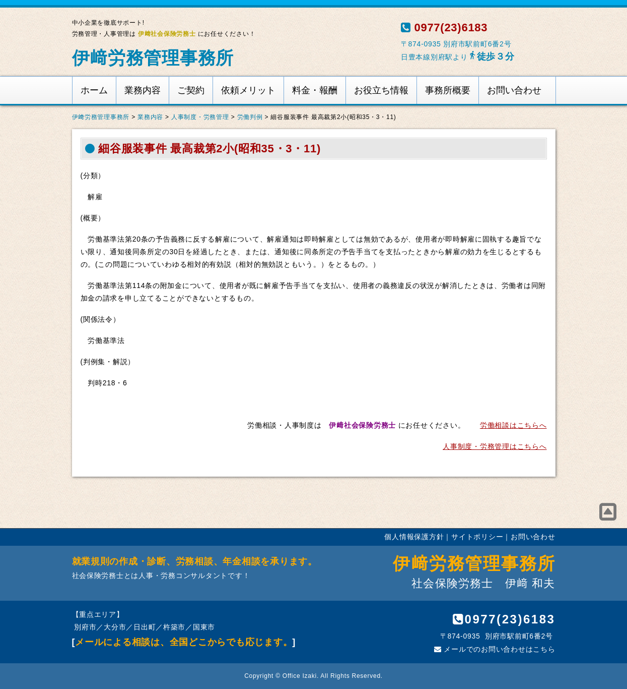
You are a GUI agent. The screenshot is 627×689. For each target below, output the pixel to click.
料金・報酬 (314, 90)
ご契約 (190, 90)
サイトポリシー (477, 537)
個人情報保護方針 (414, 537)
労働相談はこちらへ (513, 425)
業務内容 (142, 90)
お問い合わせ (514, 90)
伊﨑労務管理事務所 (153, 58)
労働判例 (250, 117)
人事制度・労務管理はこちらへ (494, 446)
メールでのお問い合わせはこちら (494, 649)
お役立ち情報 (381, 90)
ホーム (94, 90)
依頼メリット (248, 90)
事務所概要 (447, 90)
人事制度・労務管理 (200, 117)
